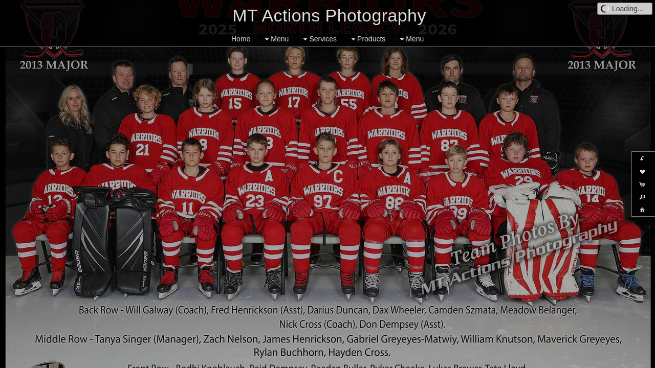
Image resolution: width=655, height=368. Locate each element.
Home (240, 39)
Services (319, 39)
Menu (276, 39)
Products (367, 39)
